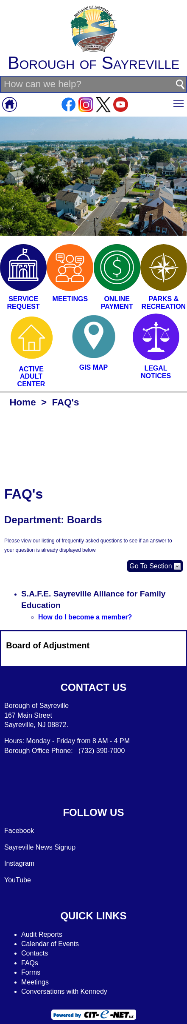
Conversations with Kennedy (64, 991)
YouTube (17, 880)
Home (22, 402)
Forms (30, 972)
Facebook (19, 830)
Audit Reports (41, 934)
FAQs (29, 963)
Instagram (19, 863)
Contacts (34, 953)
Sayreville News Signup (39, 847)
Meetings (35, 982)
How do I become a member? (85, 617)
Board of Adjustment (47, 645)
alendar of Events (52, 943)
